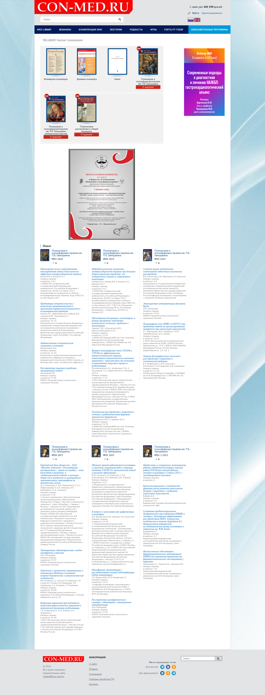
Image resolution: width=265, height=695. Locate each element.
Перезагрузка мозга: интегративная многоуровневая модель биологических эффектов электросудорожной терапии (60, 271)
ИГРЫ (153, 29)
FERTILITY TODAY (173, 29)
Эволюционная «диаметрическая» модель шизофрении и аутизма (61, 551)
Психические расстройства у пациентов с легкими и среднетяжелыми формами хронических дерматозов (113, 414)
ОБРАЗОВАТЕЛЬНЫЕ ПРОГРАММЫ (209, 29)
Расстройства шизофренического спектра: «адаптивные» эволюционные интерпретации (111, 602)
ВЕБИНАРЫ (65, 29)
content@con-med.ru (53, 676)
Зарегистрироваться (211, 13)
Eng (196, 19)
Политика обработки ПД (101, 679)
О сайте (93, 663)
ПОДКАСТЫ (136, 29)
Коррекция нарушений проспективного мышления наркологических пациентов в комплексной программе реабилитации (60, 605)
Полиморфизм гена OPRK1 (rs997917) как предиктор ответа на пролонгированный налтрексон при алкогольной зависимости (164, 326)
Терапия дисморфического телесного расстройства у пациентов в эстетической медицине (161, 359)
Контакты (93, 684)
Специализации (75, 40)
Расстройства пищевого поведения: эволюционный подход (58, 369)
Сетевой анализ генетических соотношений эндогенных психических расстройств (162, 271)
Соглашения (95, 674)
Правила (93, 669)
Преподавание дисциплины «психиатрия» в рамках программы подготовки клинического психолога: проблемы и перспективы (113, 322)
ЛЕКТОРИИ (116, 29)
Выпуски (61, 40)
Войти (195, 13)
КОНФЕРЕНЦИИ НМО (90, 29)
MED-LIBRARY (44, 29)
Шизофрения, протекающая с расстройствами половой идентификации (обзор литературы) (113, 572)
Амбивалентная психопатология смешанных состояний (56, 344)
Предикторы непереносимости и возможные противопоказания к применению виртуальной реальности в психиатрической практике (60, 307)
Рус (189, 19)
